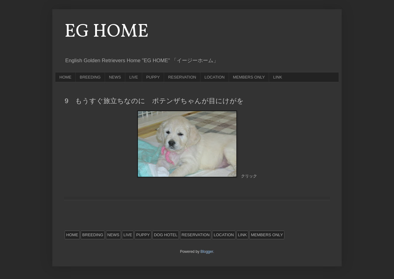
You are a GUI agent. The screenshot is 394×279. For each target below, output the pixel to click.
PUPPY (153, 77)
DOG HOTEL (166, 234)
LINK (277, 77)
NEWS (115, 77)
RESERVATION (182, 77)
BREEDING (90, 77)
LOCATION (214, 77)
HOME (65, 77)
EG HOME (107, 32)
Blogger (206, 251)
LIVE (133, 77)
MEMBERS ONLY (249, 77)
